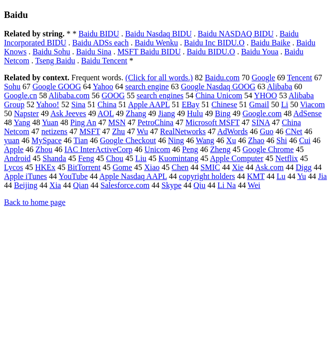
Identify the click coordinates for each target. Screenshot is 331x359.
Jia (322, 176)
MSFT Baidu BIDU (149, 51)
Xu (231, 140)
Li (284, 104)
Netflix (287, 158)
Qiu (200, 185)
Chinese (224, 104)
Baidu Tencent (104, 60)
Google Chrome (268, 149)
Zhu (118, 131)
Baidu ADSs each (100, 42)
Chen (180, 167)
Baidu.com (222, 77)
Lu (281, 176)
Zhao (256, 140)
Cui (305, 140)
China (106, 104)
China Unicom (218, 95)
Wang (205, 140)
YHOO (265, 95)
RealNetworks (183, 131)
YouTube (73, 176)
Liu (140, 158)
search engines (160, 95)
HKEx (45, 167)
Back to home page (34, 202)
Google (263, 77)
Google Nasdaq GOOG (218, 86)
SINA (261, 122)
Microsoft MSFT (212, 122)
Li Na (227, 185)
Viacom (312, 104)
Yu (301, 176)
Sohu (12, 86)
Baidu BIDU (98, 33)
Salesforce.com (124, 185)
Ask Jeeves (68, 113)
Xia (55, 185)
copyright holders (207, 176)
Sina (78, 104)
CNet (294, 131)
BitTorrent (83, 167)
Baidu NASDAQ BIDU (236, 33)
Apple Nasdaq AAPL (133, 176)
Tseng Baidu (55, 60)
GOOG (113, 95)
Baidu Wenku (156, 42)
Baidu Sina (93, 51)
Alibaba (280, 86)
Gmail (259, 104)
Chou (114, 158)
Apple (13, 149)
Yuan (50, 122)
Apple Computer (236, 158)
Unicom (157, 149)
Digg (304, 167)
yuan (11, 140)
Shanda (54, 158)
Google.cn (20, 95)
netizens (54, 131)
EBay (191, 104)
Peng (190, 149)
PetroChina (155, 122)
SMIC (210, 167)
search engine (147, 86)
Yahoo (103, 86)
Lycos (13, 167)
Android (17, 158)
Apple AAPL (148, 104)
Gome (122, 167)
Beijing (25, 185)
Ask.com (269, 167)
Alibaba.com (68, 95)
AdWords (232, 131)
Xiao (152, 167)
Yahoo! (47, 104)
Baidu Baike (271, 42)
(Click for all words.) (159, 77)
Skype (172, 185)
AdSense (307, 113)
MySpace (46, 140)
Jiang (166, 113)
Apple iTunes (25, 176)
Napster (26, 113)
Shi (282, 140)
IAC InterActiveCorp (98, 149)
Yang (21, 122)
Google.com (262, 113)
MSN (117, 122)
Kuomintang (178, 158)
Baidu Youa (260, 51)
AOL (106, 113)
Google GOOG (56, 86)
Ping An (83, 122)
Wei (254, 185)
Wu (142, 131)
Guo (267, 131)
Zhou (43, 149)
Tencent (299, 77)
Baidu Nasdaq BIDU (158, 33)
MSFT (89, 131)
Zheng (220, 149)
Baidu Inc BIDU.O (214, 42)
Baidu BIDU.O (211, 51)
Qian (80, 185)
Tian (80, 140)
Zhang (136, 113)
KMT (256, 176)
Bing (223, 113)
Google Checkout (128, 140)
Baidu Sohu (51, 51)
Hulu (195, 113)
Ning (176, 140)
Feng (86, 158)
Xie (238, 167)
